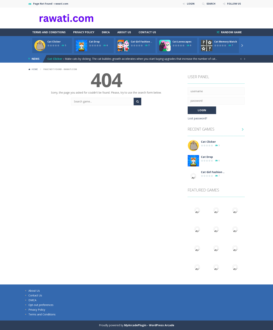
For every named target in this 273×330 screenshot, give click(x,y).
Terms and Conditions (49, 32)
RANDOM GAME (231, 32)
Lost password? (197, 118)
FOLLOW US (234, 3)
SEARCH (210, 3)
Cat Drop (94, 41)
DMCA (106, 32)
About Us (124, 32)
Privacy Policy (83, 32)
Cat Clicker (54, 41)
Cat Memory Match (225, 41)
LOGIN (191, 3)
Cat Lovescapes (182, 41)
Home (34, 69)
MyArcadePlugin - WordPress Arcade (149, 325)
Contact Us (147, 32)
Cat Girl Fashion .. (141, 41)
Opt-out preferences (40, 305)
